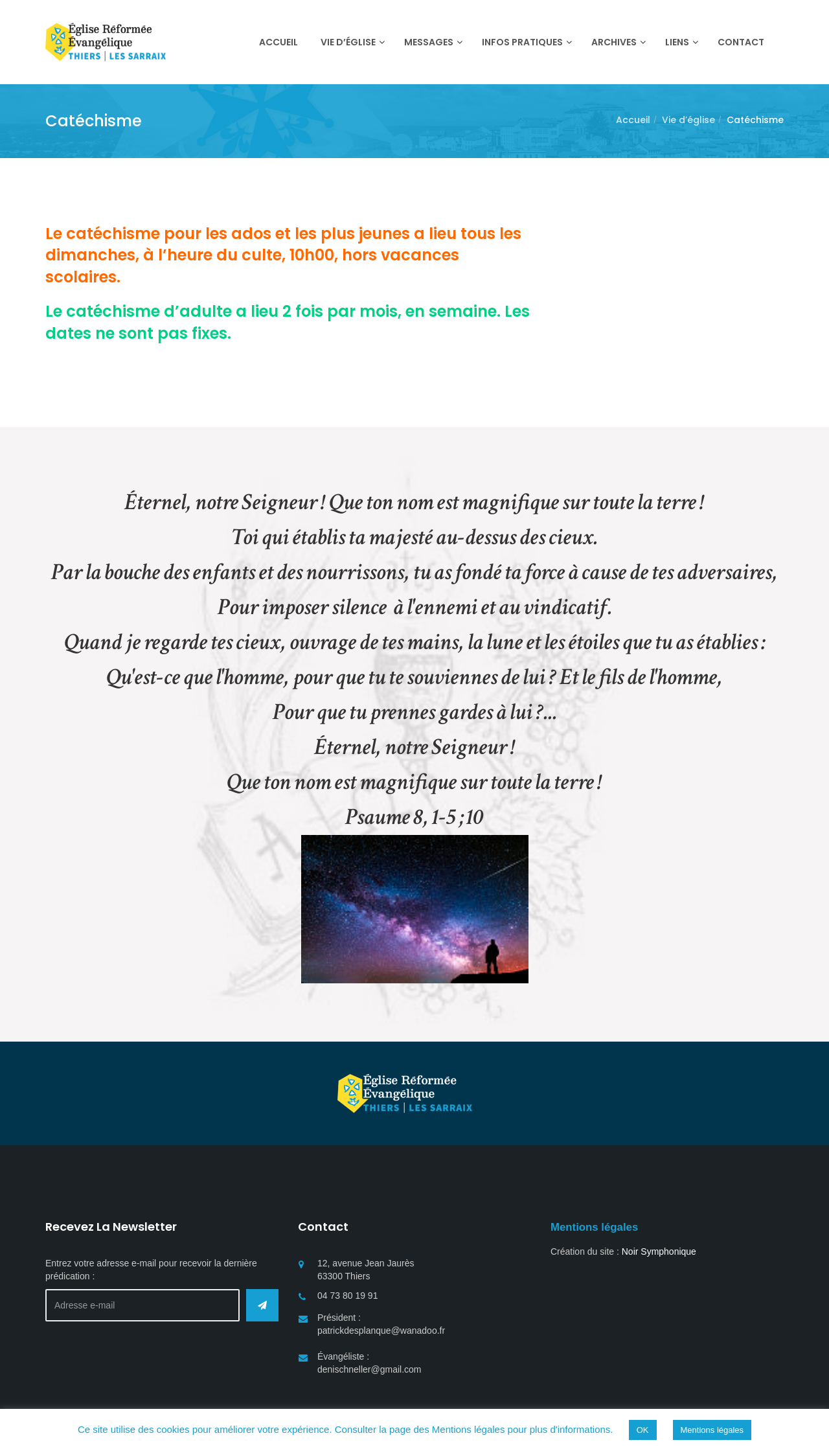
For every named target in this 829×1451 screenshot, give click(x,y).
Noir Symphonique (659, 1251)
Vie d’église (688, 119)
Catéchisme (755, 119)
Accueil (633, 119)
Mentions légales (712, 1430)
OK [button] (643, 1430)
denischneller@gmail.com (369, 1369)
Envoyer (262, 1305)
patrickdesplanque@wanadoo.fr (381, 1330)
